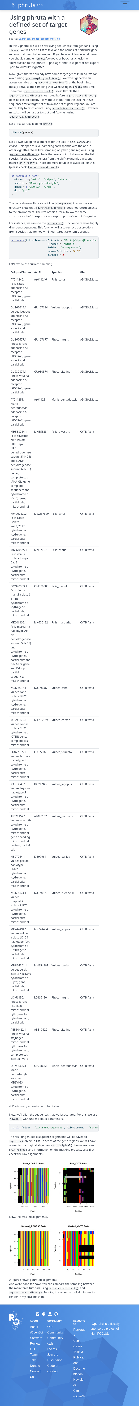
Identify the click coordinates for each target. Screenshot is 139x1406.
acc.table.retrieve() (52, 82)
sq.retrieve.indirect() (26, 95)
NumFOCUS (99, 1333)
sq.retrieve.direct (24, 176)
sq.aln (15, 1127)
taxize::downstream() (42, 167)
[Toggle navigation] (125, 4)
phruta (27, 5)
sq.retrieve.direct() (38, 91)
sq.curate (18, 240)
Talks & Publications (79, 1357)
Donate (35, 1365)
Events (52, 1349)
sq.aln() (15, 1119)
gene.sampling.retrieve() (42, 78)
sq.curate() (55, 223)
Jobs (33, 1360)
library (16, 132)
